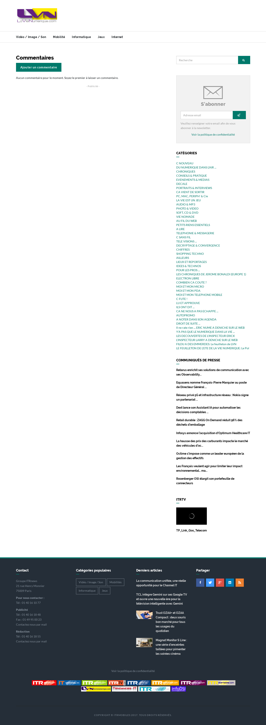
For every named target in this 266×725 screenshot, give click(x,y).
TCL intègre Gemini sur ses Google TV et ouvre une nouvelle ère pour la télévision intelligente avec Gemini (161, 599)
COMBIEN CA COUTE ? (191, 282)
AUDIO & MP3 (185, 204)
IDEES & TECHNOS (188, 266)
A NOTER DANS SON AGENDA (196, 319)
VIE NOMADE (185, 216)
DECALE (181, 184)
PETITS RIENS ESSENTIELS (193, 225)
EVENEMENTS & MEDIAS (192, 179)
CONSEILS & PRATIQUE (191, 175)
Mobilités (115, 582)
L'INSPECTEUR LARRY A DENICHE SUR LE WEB (207, 340)
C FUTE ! (182, 299)
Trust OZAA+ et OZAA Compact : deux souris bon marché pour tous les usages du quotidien (171, 622)
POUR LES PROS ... (188, 270)
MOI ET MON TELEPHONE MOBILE (199, 294)
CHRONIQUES (185, 171)
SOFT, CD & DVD (187, 212)
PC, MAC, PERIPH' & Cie (192, 196)
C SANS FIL (183, 237)
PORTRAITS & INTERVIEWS (194, 188)
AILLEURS (182, 257)
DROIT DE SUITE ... (188, 323)
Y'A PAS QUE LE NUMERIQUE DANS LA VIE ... (205, 331)
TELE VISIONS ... (186, 241)
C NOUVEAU (184, 163)
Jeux (101, 37)
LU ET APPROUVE (188, 303)
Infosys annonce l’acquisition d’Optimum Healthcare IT (213, 433)
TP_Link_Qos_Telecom (191, 530)
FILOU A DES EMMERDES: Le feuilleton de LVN (206, 344)
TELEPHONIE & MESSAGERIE (195, 233)
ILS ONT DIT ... (185, 307)
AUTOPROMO (185, 315)
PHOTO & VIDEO (187, 208)
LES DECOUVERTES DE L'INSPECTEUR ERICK (205, 336)
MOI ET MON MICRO (190, 286)
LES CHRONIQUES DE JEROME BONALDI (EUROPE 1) (211, 274)
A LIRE (180, 229)
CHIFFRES (183, 249)
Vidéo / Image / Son (31, 37)
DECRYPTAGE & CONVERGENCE (198, 245)
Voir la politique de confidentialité (213, 134)
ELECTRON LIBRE (187, 278)
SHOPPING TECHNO (190, 253)
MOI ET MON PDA (188, 290)
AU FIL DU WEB (186, 220)
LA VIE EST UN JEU (188, 200)
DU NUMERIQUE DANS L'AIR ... (196, 167)
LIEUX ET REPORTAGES (191, 262)
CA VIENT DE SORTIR (190, 192)
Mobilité (59, 37)
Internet (117, 37)
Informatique (81, 37)
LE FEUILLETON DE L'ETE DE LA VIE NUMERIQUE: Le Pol (212, 348)
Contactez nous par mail (31, 624)
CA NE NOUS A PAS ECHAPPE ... (197, 311)
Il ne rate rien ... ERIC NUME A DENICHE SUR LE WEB (210, 327)
